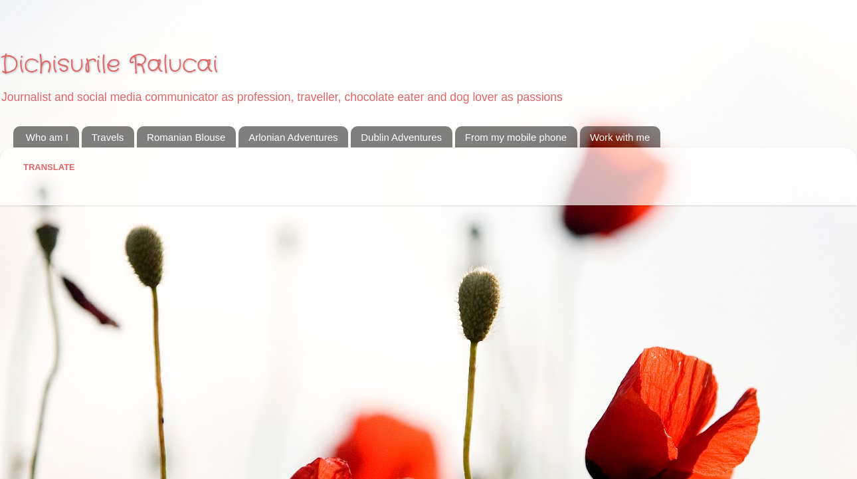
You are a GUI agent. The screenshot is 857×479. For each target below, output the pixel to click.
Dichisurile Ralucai (109, 65)
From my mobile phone (516, 137)
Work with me (620, 137)
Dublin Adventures (401, 137)
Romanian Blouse (186, 137)
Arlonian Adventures (292, 137)
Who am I (47, 137)
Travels (108, 137)
